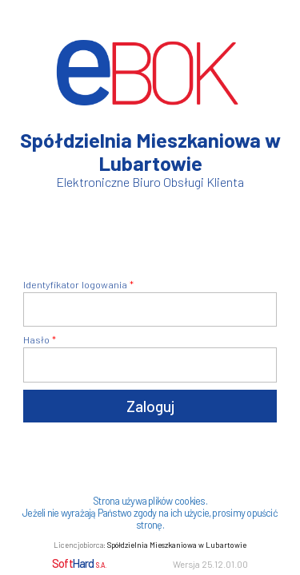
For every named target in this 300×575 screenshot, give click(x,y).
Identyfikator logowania (75, 284)
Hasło (36, 339)
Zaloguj (150, 406)
